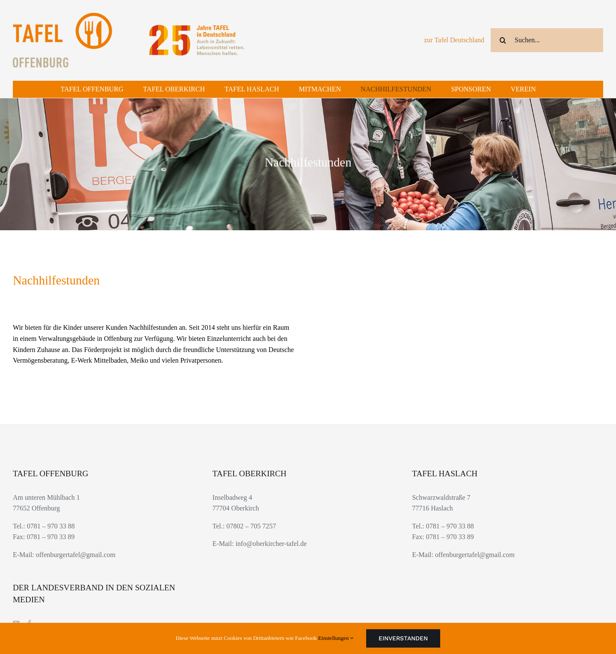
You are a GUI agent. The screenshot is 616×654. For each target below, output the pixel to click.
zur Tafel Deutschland (454, 40)
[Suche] (503, 40)
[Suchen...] (547, 40)
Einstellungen (336, 638)
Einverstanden (403, 638)
